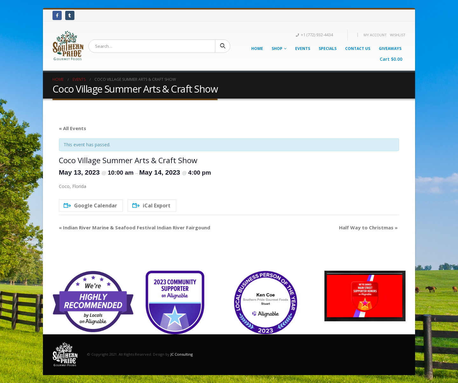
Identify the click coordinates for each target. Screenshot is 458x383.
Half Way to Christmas (368, 227)
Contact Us (357, 48)
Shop (277, 48)
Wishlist (398, 34)
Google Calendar (90, 205)
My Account (375, 34)
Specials (328, 48)
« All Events (72, 128)
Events (302, 48)
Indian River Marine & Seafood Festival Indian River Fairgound (134, 227)
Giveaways (390, 48)
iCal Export (151, 205)
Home (257, 48)
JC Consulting (181, 354)
